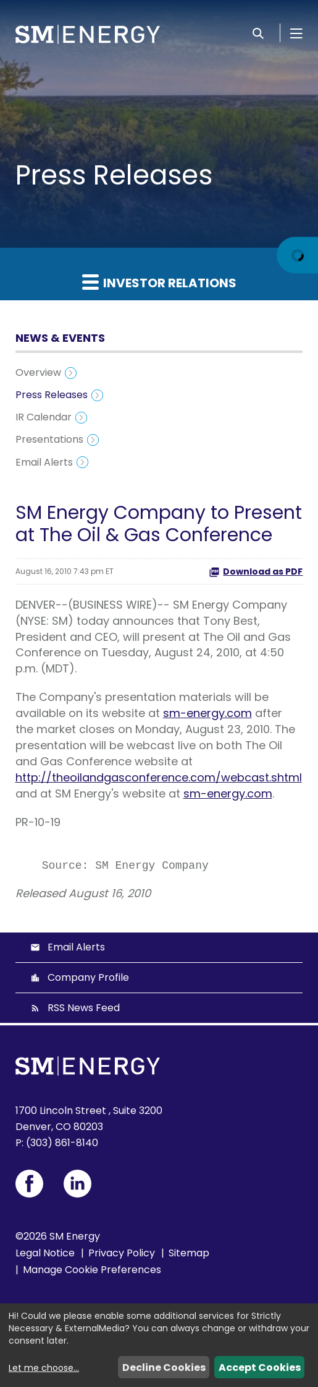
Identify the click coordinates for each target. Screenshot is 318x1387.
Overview (38, 372)
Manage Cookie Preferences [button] (92, 1270)
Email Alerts (44, 462)
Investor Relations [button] (159, 282)
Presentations (49, 439)
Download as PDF (256, 571)
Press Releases (51, 395)
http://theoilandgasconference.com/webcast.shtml (158, 777)
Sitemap (189, 1253)
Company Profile (88, 977)
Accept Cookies (260, 1367)
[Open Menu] (296, 33)
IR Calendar (43, 417)
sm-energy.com (207, 713)
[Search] (258, 33)
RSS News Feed (84, 1008)
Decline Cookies (164, 1367)
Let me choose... (44, 1368)
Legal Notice (45, 1253)
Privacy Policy (121, 1253)
